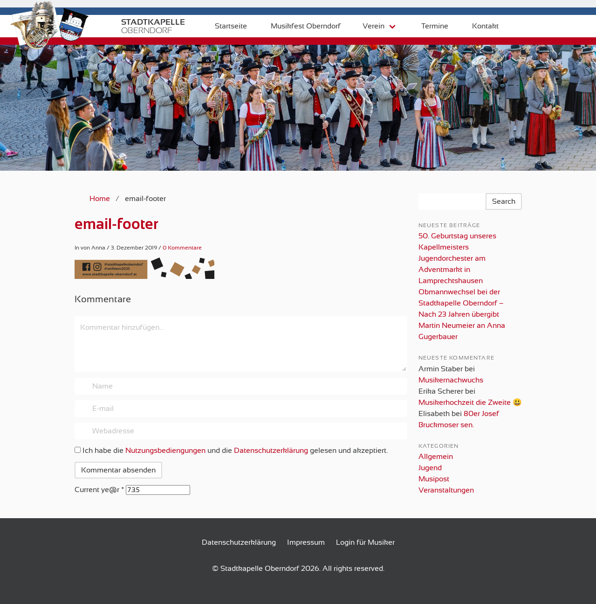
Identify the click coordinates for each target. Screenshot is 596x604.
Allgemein (435, 456)
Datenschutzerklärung (271, 450)
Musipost (433, 479)
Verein (367, 26)
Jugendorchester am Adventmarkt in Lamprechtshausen (452, 269)
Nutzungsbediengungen (165, 450)
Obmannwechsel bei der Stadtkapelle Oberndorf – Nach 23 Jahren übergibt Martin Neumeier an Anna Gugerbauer (461, 314)
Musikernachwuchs (450, 380)
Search (503, 201)
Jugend (430, 468)
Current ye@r (99, 490)
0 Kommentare (182, 247)
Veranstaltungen (446, 490)
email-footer (116, 223)
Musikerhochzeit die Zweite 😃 (470, 402)
